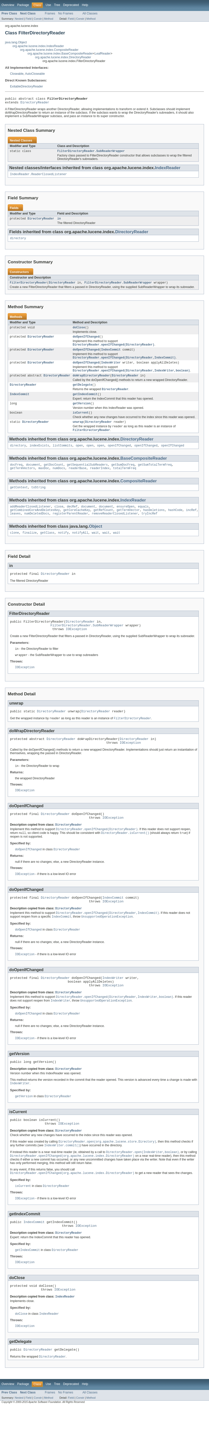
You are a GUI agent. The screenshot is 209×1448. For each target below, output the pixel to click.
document (33, 476)
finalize (29, 547)
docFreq (16, 476)
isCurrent (81, 422)
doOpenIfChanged (86, 342)
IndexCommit (110, 355)
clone (14, 547)
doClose (79, 332)
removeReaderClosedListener (115, 527)
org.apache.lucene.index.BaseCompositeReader (60, 53)
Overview (8, 5)
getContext (19, 500)
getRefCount (103, 523)
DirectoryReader (34, 103)
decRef (72, 519)
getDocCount (53, 476)
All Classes (90, 13)
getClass (47, 547)
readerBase (77, 480)
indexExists (39, 456)
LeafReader (103, 53)
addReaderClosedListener (30, 519)
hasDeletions (153, 523)
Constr (38, 18)
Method (48, 18)
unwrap (78, 432)
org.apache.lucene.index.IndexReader (38, 46)
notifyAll (80, 547)
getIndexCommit (85, 403)
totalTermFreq (124, 480)
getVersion (81, 412)
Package (23, 5)
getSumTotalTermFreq (155, 476)
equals (143, 519)
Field (29, 18)
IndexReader (167, 169)
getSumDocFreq (122, 476)
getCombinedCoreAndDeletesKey (35, 523)
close (59, 519)
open (79, 456)
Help (85, 5)
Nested (19, 18)
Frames (50, 13)
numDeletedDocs (36, 527)
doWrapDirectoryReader (91, 383)
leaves (15, 527)
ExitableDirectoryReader (26, 86)
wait (95, 547)
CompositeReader (138, 493)
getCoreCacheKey (76, 523)
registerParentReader (70, 527)
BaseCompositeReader (143, 469)
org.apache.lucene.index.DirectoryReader (63, 57)
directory (18, 242)
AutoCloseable (35, 73)
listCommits (62, 456)
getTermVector (128, 523)
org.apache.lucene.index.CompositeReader (49, 50)
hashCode (175, 523)
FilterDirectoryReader (28, 287)
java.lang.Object (16, 42)
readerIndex (100, 480)
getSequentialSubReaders (87, 476)
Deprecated (71, 5)
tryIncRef (150, 527)
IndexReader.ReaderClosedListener (38, 177)
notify (63, 547)
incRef (191, 523)
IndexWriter (110, 369)
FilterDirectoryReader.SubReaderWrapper (91, 153)
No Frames (65, 13)
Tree (57, 5)
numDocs (59, 480)
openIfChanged (119, 456)
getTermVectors (22, 480)
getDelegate (82, 392)
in (59, 221)
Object (95, 540)
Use (48, 5)
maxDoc (43, 480)
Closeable (17, 73)
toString (38, 500)
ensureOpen (125, 519)
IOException (76, 646)
